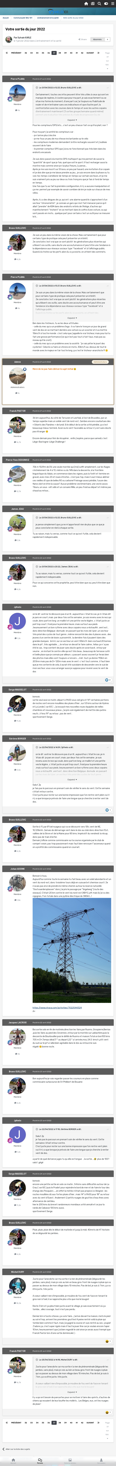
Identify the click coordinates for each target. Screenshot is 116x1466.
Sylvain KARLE (24, 37)
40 (71, 53)
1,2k (18, 638)
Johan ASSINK (17, 869)
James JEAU (17, 509)
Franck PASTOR (18, 411)
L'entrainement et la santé (48, 41)
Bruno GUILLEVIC (68, 88)
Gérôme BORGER (17, 738)
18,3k (17, 1303)
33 (31, 53)
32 (26, 53)
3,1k (17, 540)
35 (43, 53)
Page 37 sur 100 (107, 61)
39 (65, 53)
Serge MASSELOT (18, 689)
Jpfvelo (17, 607)
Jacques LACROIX (18, 1022)
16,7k (17, 442)
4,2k (17, 259)
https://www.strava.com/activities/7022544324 (57, 1008)
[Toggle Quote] (37, 87)
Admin (17, 362)
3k (17, 1054)
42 (82, 53)
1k (17, 393)
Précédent (16, 53)
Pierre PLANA (17, 79)
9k (17, 110)
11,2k (17, 721)
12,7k (17, 491)
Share (83, 39)
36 (48, 53)
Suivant (90, 53)
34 (37, 53)
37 (54, 53)
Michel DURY (17, 1272)
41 (77, 53)
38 (59, 53)
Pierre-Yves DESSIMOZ (17, 460)
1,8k (17, 900)
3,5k (17, 770)
